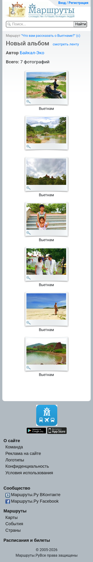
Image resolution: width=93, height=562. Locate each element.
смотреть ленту (66, 44)
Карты (11, 517)
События (14, 523)
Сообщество (17, 488)
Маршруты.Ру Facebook (35, 501)
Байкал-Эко (32, 52)
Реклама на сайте (23, 453)
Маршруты (15, 510)
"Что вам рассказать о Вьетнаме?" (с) (50, 36)
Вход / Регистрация (73, 3)
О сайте (12, 440)
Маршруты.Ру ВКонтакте (36, 494)
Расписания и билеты (27, 540)
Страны (13, 530)
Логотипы (14, 459)
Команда (14, 446)
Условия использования (29, 472)
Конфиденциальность (27, 466)
